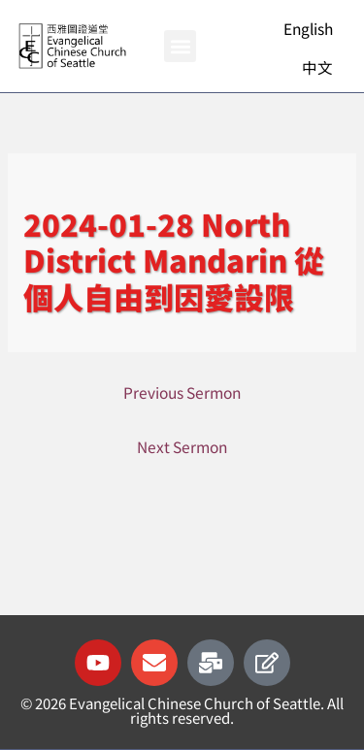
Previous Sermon (182, 392)
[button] (180, 46)
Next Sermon (182, 446)
